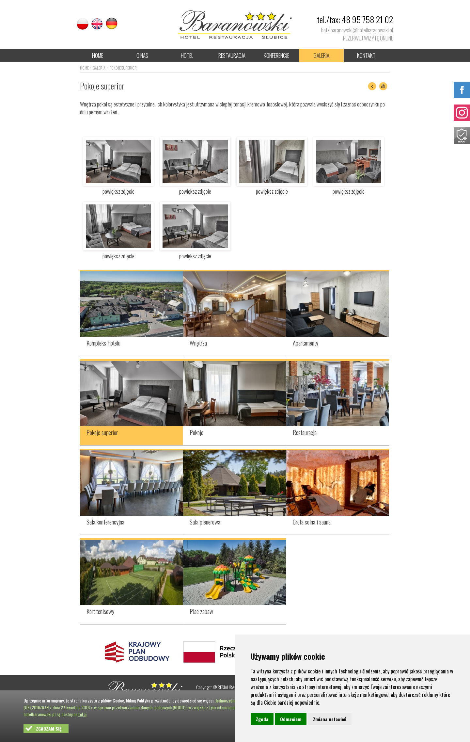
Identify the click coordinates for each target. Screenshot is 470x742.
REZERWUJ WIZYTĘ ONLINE (368, 38)
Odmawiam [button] (290, 719)
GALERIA (321, 55)
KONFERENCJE (276, 55)
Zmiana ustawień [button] (329, 719)
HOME (97, 55)
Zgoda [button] (262, 719)
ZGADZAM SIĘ (48, 728)
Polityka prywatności (154, 700)
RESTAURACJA (231, 55)
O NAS (142, 55)
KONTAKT (366, 55)
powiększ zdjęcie (118, 187)
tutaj (82, 714)
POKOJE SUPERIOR (123, 68)
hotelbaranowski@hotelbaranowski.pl (357, 30)
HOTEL (187, 55)
